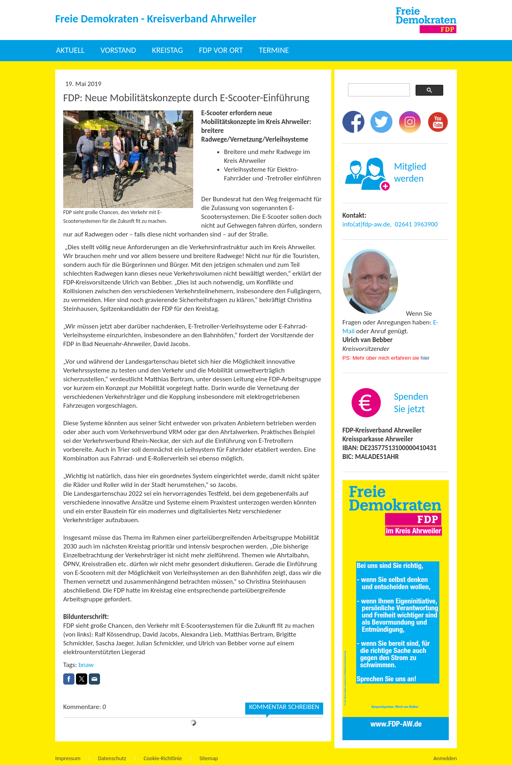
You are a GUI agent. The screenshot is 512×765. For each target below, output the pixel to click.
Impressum (67, 758)
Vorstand (118, 50)
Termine (274, 50)
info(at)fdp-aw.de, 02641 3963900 (390, 224)
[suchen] (378, 90)
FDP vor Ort (221, 50)
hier (425, 358)
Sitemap (208, 758)
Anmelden (445, 758)
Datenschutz (112, 758)
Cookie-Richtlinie (163, 758)
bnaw (86, 665)
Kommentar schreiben (284, 707)
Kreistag (167, 50)
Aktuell (70, 50)
